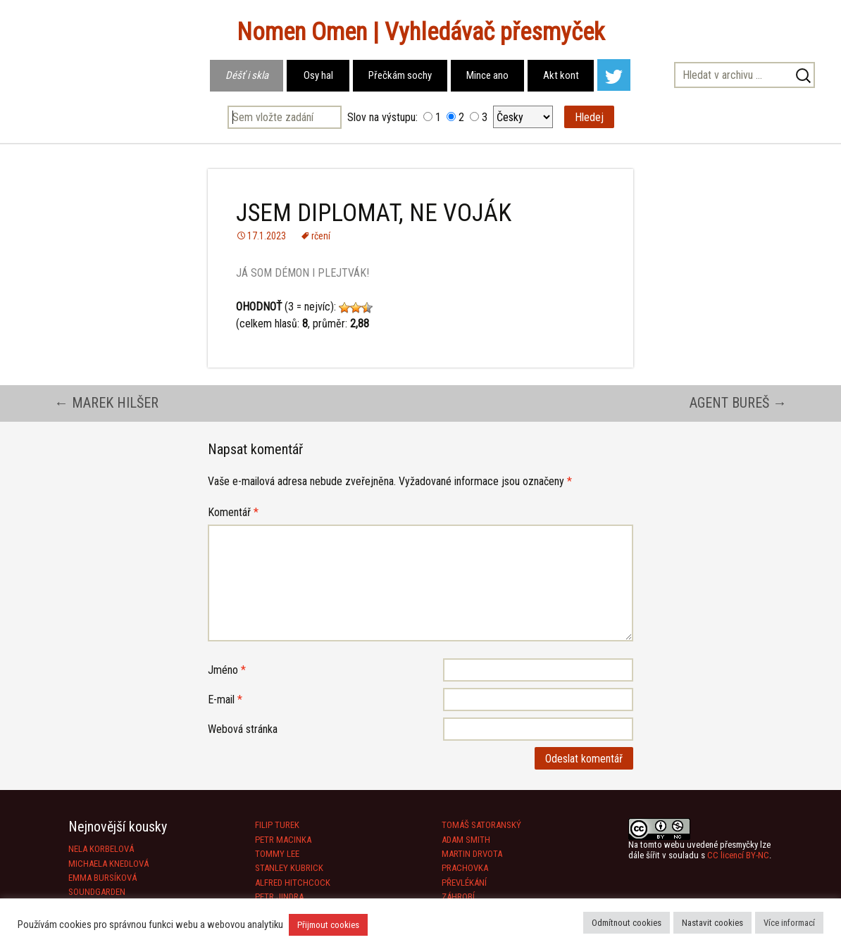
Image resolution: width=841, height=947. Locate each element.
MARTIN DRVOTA (472, 853)
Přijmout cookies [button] (328, 925)
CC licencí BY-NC (738, 855)
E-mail (225, 699)
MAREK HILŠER (106, 402)
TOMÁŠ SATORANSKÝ (481, 825)
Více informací (789, 922)
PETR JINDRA (279, 896)
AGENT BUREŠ (738, 402)
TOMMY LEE (277, 853)
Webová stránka (243, 729)
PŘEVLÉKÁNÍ (464, 882)
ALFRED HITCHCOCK (292, 882)
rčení (320, 236)
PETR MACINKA (283, 839)
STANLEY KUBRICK (289, 868)
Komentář (233, 512)
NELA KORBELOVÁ (101, 848)
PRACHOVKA (465, 868)
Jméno (227, 670)
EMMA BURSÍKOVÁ (102, 877)
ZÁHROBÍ (458, 896)
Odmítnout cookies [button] (626, 922)
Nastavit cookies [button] (712, 922)
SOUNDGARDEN (96, 891)
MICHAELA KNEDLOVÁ (108, 863)
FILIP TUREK (277, 825)
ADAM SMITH (466, 839)
